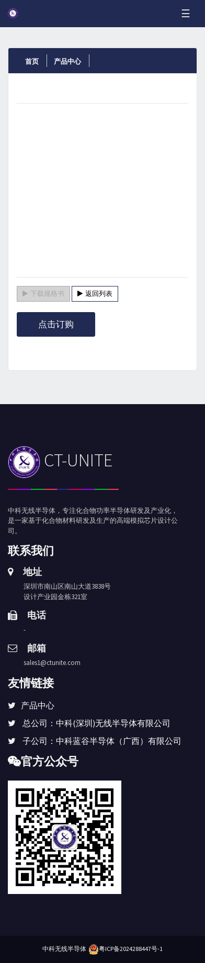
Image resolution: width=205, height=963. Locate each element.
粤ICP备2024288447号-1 (131, 949)
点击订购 (56, 324)
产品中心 (67, 61)
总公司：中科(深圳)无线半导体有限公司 (96, 723)
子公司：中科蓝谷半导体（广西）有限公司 (101, 741)
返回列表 (94, 293)
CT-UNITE (60, 460)
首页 (32, 61)
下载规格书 (43, 293)
